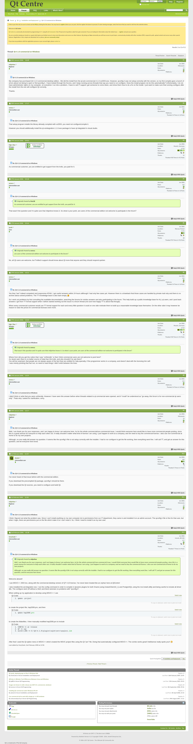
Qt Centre (11, 32)
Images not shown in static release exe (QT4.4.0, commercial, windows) (30, 685)
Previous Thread (92, 664)
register (121, 32)
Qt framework (52, 32)
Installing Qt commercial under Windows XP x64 (23, 691)
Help (170, 2)
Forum (23, 10)
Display (180, 55)
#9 (183, 410)
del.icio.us (14, 710)
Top (184, 659)
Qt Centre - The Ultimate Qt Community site (101, 740)
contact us (57, 41)
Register (180, 2)
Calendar (22, 14)
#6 (183, 272)
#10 (183, 454)
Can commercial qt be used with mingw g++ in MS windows (26, 696)
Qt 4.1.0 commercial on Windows (27, 52)
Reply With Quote (177, 99)
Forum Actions (30, 14)
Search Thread (170, 55)
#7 (183, 320)
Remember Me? (144, 4)
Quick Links (41, 14)
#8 (183, 375)
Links (46, 10)
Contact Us (164, 728)
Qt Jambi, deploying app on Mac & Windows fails (23, 673)
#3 (183, 140)
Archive (178, 728)
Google (13, 717)
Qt (17, 20)
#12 (183, 532)
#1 (183, 60)
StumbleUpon (15, 713)
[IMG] (149, 711)
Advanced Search (180, 14)
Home (13, 10)
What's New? (58, 10)
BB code (149, 706)
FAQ (17, 14)
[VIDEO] (149, 713)
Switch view (178, 595)
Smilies (149, 708)
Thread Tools (159, 55)
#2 (183, 103)
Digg (12, 706)
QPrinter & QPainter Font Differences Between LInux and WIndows (29, 679)
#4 (183, 179)
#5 (183, 223)
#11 (183, 497)
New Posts (11, 14)
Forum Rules (151, 719)
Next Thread (102, 664)
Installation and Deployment (30, 20)
